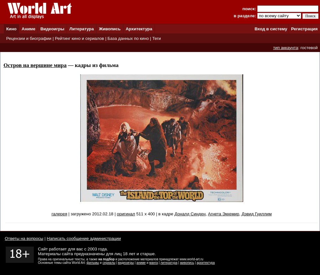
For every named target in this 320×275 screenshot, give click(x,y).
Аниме (28, 28)
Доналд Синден (190, 214)
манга (153, 262)
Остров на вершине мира (35, 65)
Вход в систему (271, 28)
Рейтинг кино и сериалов (79, 38)
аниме (141, 262)
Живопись (109, 28)
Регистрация (304, 28)
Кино (11, 28)
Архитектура (139, 28)
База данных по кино (128, 38)
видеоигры (126, 262)
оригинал (126, 214)
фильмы (93, 262)
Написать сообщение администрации (84, 238)
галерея (59, 214)
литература (168, 262)
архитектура (206, 262)
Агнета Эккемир (223, 214)
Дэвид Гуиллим (257, 214)
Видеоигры (52, 28)
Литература (81, 28)
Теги (156, 38)
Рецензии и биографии (28, 38)
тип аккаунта (285, 47)
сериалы (109, 262)
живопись (187, 262)
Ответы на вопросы (24, 238)
